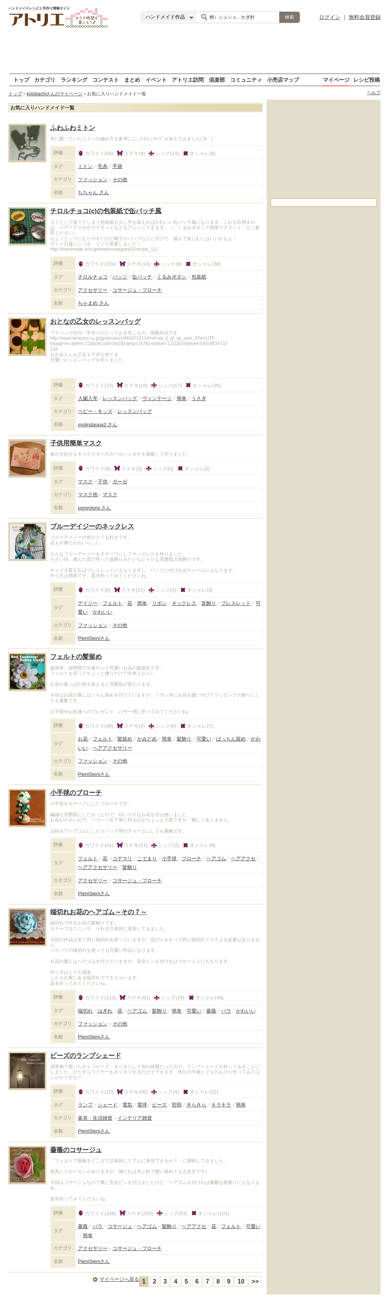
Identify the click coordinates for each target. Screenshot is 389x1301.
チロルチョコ (93, 277)
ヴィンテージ (157, 398)
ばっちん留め (231, 739)
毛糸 (103, 166)
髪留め (124, 739)
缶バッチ (142, 277)
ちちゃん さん (93, 192)
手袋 (117, 166)
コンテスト (105, 79)
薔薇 (211, 1011)
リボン (159, 603)
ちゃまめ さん (93, 303)
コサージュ (120, 1226)
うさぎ (198, 398)
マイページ (336, 79)
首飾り (208, 603)
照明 (177, 1105)
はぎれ (105, 1011)
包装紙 (198, 277)
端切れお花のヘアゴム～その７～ (98, 912)
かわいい (102, 612)
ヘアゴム (216, 858)
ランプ (85, 1105)
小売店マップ (283, 79)
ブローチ (191, 858)
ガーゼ (119, 481)
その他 (119, 179)
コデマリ (122, 858)
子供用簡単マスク (76, 443)
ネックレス (184, 603)
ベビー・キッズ (95, 411)
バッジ (119, 277)
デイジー (88, 603)
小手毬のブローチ (76, 792)
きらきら (196, 1105)
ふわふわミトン (72, 127)
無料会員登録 (365, 17)
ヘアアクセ (243, 858)
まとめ (132, 79)
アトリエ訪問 (188, 79)
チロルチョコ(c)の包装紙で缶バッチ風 (105, 211)
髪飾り (184, 739)
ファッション (93, 179)
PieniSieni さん (94, 638)
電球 (142, 1105)
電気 (127, 1105)
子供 (103, 481)
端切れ (85, 1011)
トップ (21, 79)
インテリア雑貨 (134, 1118)
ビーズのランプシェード (85, 1055)
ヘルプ (374, 92)
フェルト (112, 603)
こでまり (147, 858)
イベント (156, 79)
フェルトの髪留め (76, 656)
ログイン (329, 17)
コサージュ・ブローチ (137, 290)
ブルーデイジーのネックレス (92, 526)
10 (241, 1281)
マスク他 (88, 494)
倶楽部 (217, 79)
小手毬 (169, 858)
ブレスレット (236, 603)
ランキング (74, 79)
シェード (107, 1105)
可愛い (203, 739)
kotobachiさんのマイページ (54, 94)
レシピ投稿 (366, 79)
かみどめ (147, 739)
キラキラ (221, 1105)
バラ (226, 1011)
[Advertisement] (194, 51)
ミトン (85, 166)
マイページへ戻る (119, 1279)
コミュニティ (246, 79)
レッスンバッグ (120, 398)
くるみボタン (172, 277)
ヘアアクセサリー (112, 748)
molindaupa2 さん (97, 424)
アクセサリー (93, 290)
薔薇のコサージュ (76, 1150)
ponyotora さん (94, 508)
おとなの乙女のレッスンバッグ (95, 321)
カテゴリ (44, 79)
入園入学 (88, 398)
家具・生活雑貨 (95, 1118)
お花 (83, 739)
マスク (85, 481)
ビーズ (159, 1105)
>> (255, 1281)
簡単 (182, 398)
